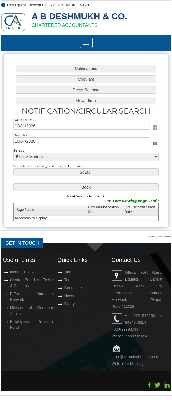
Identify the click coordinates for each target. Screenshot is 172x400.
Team (69, 280)
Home (69, 272)
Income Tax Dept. (25, 272)
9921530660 (144, 315)
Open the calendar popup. (154, 127)
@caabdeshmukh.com (139, 356)
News (69, 296)
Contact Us (73, 288)
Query (69, 304)
